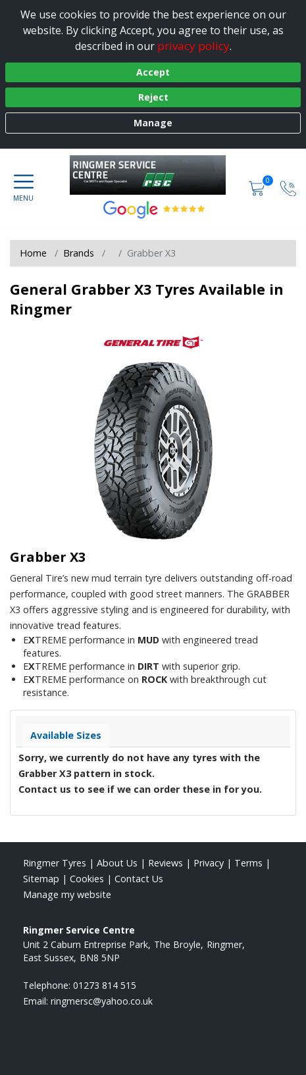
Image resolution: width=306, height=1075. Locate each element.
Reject (153, 97)
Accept (153, 72)
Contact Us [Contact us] (139, 878)
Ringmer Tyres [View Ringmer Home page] (54, 863)
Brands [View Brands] (78, 253)
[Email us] (102, 1001)
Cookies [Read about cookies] (87, 878)
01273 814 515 (104, 985)
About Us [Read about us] (117, 863)
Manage (153, 122)
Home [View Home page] (33, 253)
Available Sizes (65, 735)
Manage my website (67, 894)
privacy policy (193, 45)
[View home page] (154, 175)
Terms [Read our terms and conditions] (248, 863)
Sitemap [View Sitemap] (41, 878)
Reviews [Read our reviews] (165, 863)
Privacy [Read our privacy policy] (208, 863)
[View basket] (258, 187)
